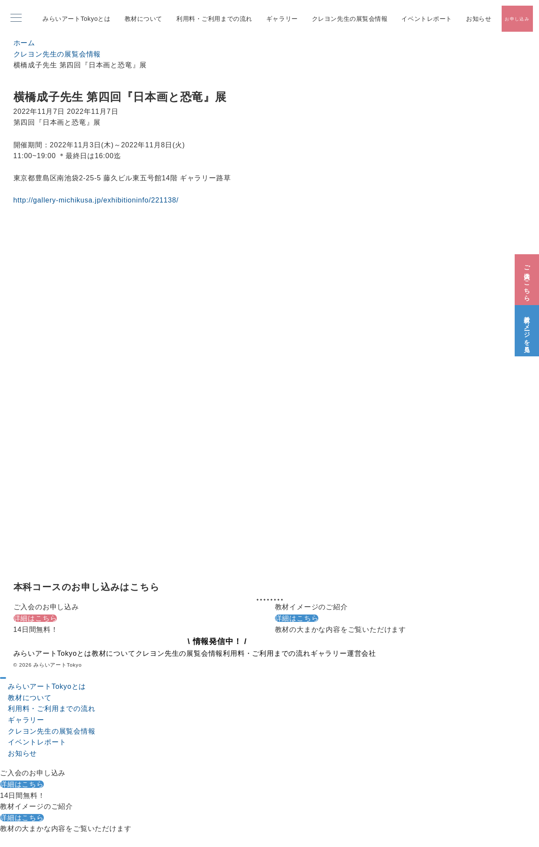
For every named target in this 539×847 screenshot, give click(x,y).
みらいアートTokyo (57, 665)
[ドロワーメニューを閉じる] (3, 678)
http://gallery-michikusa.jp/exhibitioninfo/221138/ (96, 200)
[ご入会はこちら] (527, 277)
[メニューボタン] (16, 18)
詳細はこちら (35, 618)
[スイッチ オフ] (517, 18)
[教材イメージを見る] (527, 328)
